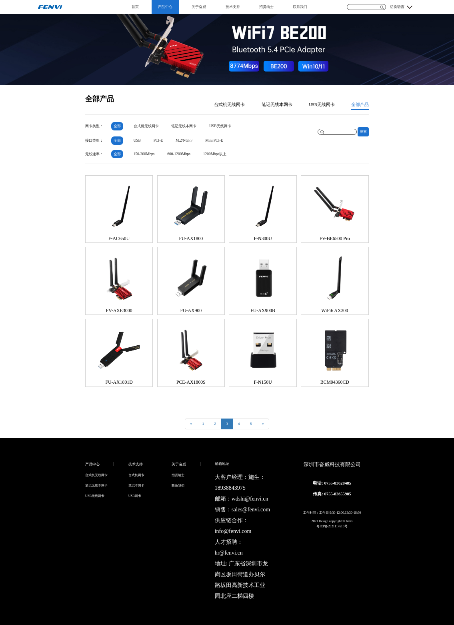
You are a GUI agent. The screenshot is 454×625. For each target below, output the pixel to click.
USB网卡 (134, 496)
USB (137, 140)
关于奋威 (199, 7)
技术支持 (233, 7)
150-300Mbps (144, 154)
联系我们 (300, 7)
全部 (117, 126)
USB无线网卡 (322, 104)
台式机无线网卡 (229, 104)
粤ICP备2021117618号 (332, 526)
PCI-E (158, 140)
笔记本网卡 (136, 485)
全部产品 (360, 104)
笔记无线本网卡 (277, 104)
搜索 (363, 132)
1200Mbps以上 (214, 154)
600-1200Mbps (178, 154)
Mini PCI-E (214, 140)
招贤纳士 (266, 7)
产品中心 (165, 7)
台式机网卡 (136, 475)
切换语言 (397, 7)
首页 (135, 7)
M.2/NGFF (184, 140)
